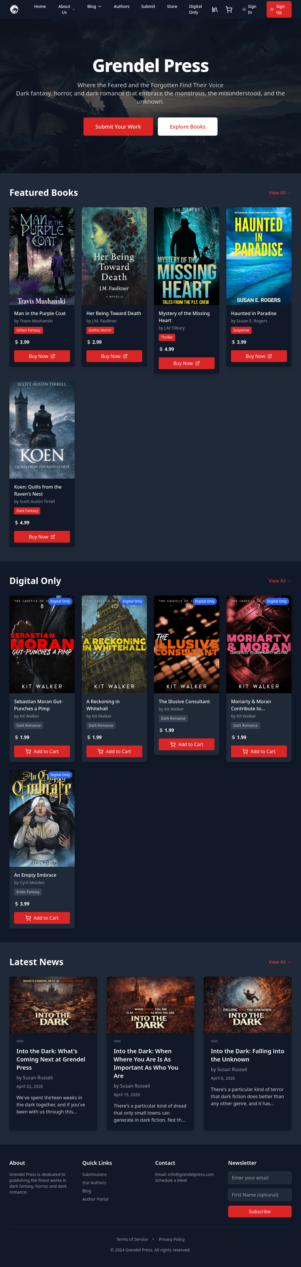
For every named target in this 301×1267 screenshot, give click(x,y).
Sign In (249, 9)
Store (172, 6)
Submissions (94, 1174)
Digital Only (195, 9)
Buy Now (42, 356)
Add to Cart (41, 751)
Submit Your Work (118, 126)
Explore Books (188, 126)
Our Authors (94, 1182)
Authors (121, 6)
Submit (148, 6)
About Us (66, 9)
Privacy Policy (172, 1239)
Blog (94, 6)
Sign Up (277, 9)
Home (40, 6)
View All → (280, 192)
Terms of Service (132, 1239)
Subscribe (259, 1211)
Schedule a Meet (171, 1180)
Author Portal (95, 1199)
